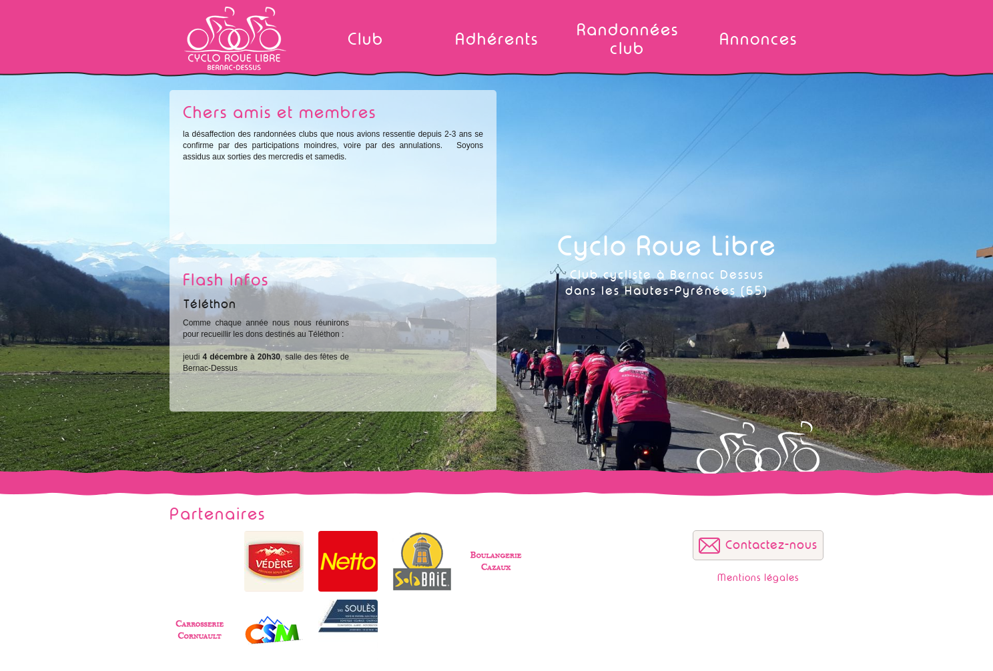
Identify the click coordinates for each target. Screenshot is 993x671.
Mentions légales (758, 578)
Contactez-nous (771, 545)
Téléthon (210, 304)
